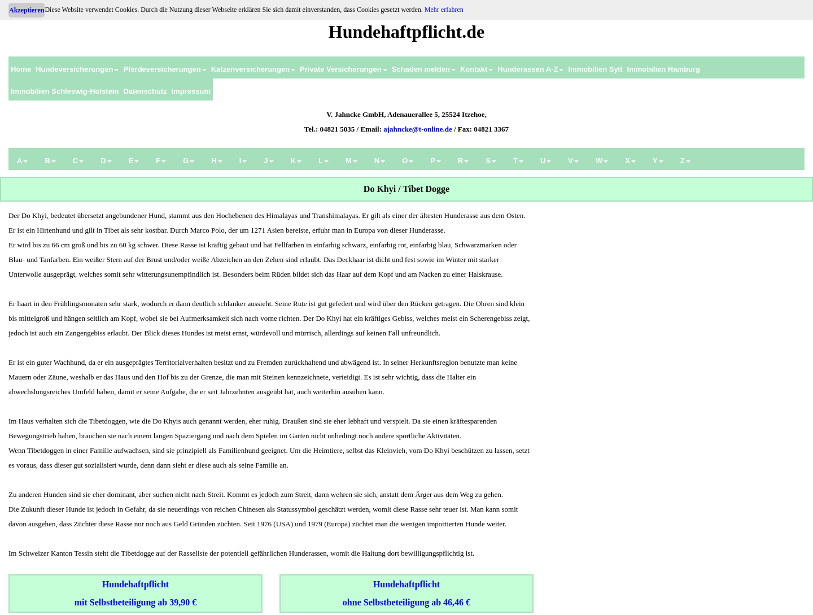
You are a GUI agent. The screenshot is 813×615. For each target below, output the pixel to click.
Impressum (191, 91)
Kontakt (476, 69)
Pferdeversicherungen (164, 69)
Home (21, 69)
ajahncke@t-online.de (417, 129)
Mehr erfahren (444, 10)
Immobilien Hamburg (663, 69)
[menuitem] (20, 67)
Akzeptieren (26, 10)
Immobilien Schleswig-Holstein (65, 91)
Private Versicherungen (343, 69)
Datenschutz (145, 91)
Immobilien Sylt (595, 69)
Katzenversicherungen (253, 69)
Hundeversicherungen (77, 69)
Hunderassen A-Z (530, 69)
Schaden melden (424, 69)
